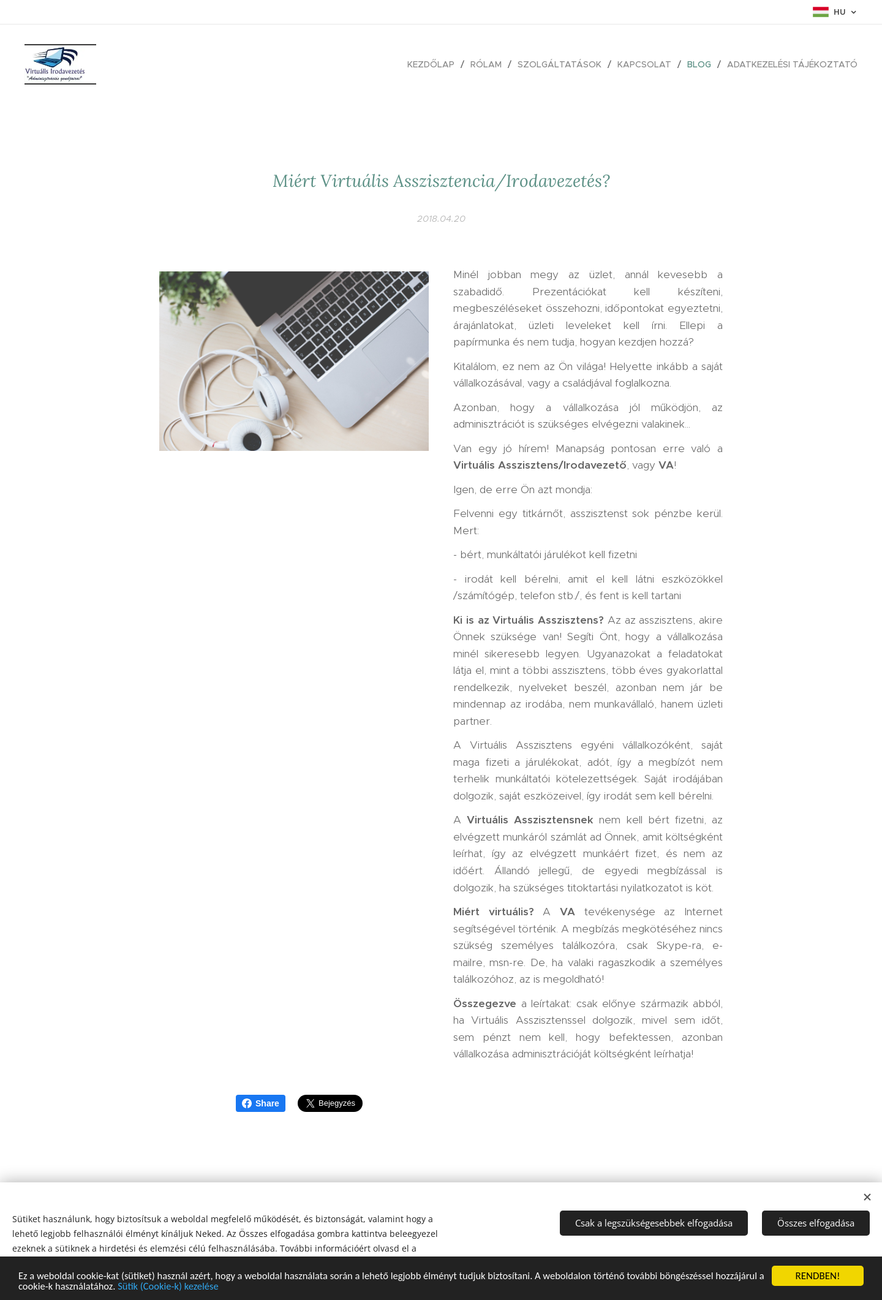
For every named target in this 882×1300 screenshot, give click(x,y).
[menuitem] (434, 64)
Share (260, 1103)
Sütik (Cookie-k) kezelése (225, 1286)
